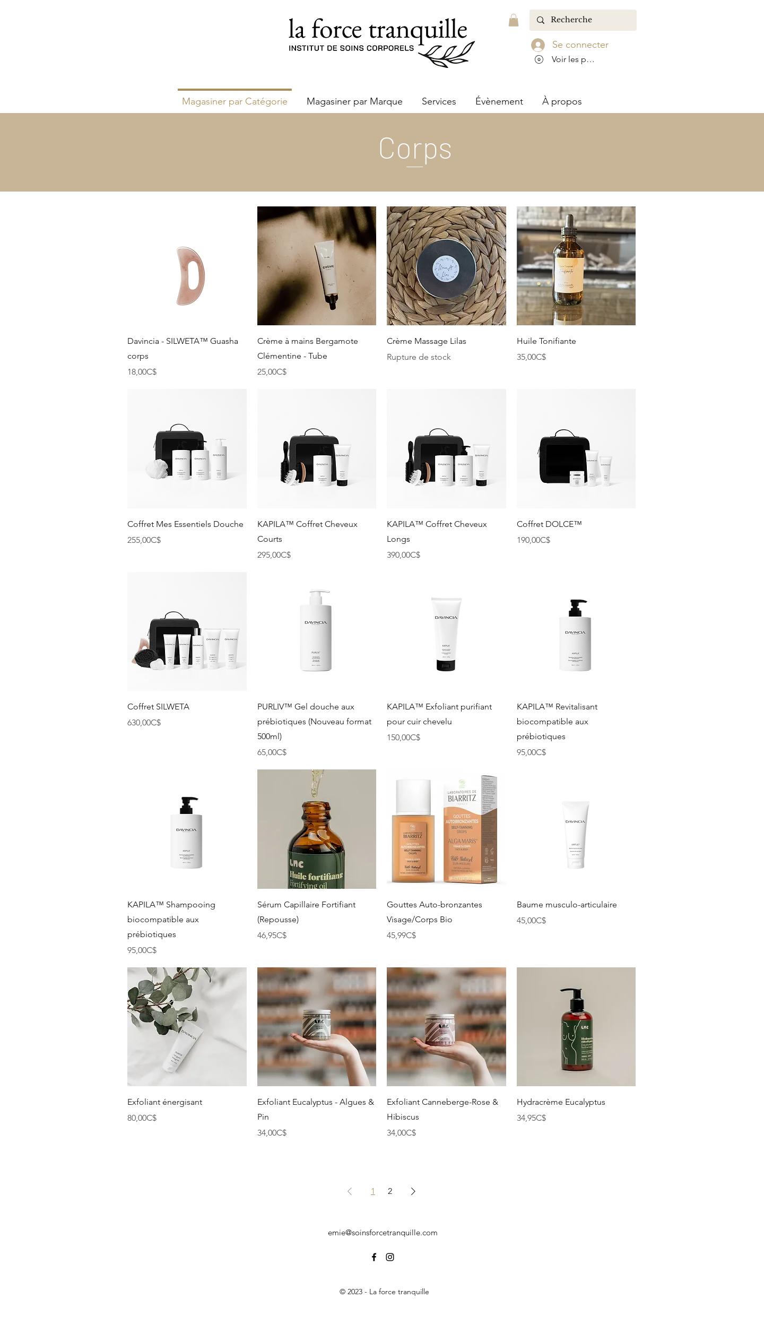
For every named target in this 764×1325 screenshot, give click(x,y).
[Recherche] (582, 20)
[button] (513, 20)
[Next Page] (413, 1191)
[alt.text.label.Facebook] (374, 1257)
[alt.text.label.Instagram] (390, 1257)
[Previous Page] (349, 1191)
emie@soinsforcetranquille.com (383, 1232)
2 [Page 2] (390, 1191)
